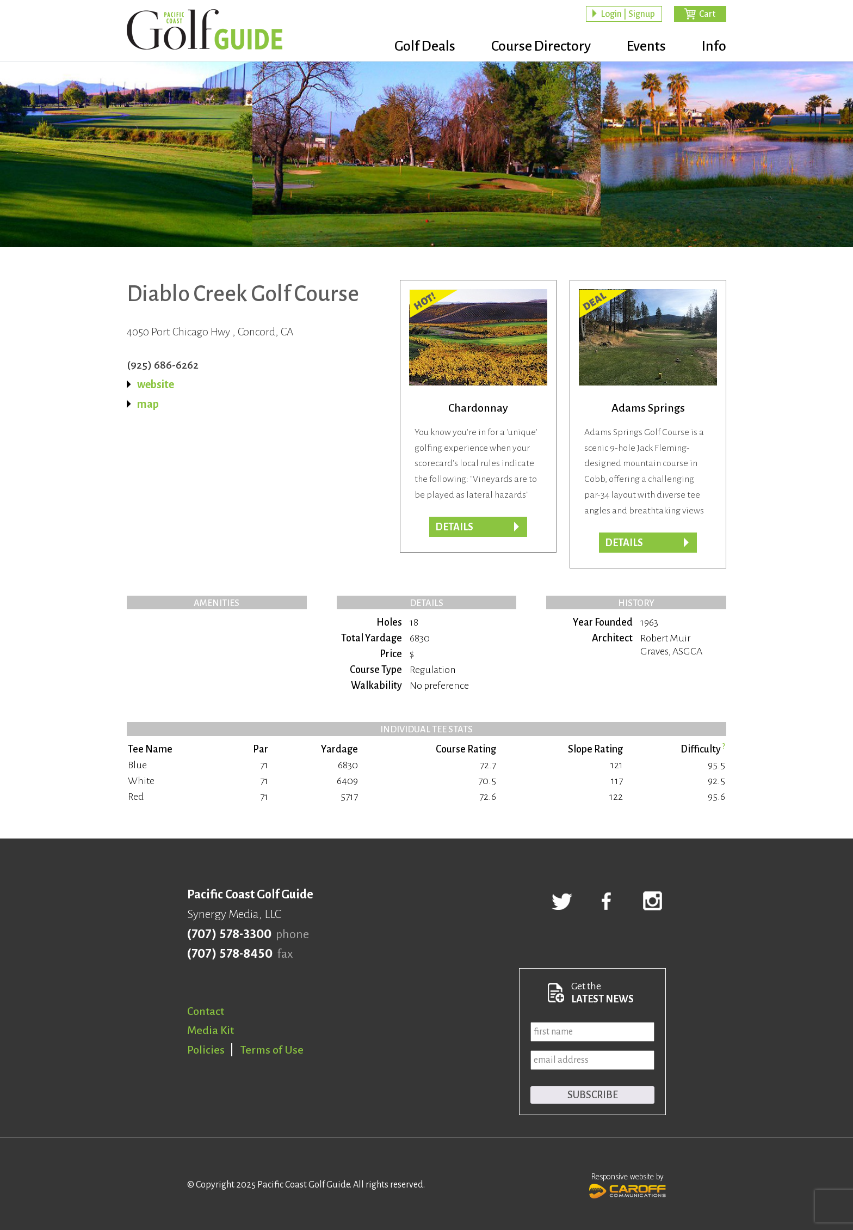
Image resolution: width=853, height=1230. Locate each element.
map (148, 404)
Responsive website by (627, 1184)
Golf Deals (424, 46)
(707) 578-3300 (229, 934)
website (155, 384)
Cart (707, 14)
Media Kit (210, 1030)
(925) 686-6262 (163, 365)
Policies (206, 1050)
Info (714, 46)
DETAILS (624, 542)
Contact (205, 1011)
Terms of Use (272, 1050)
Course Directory (541, 46)
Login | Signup (628, 14)
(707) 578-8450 (230, 954)
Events (646, 46)
